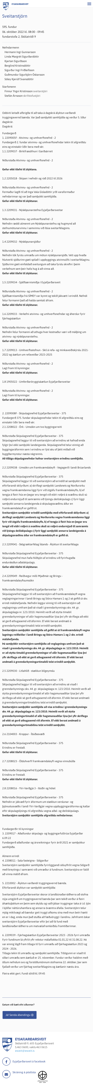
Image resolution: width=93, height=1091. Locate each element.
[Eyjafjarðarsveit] (7, 1050)
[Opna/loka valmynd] (89, 4)
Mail (6, 1074)
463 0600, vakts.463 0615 (32, 1047)
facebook (6, 1061)
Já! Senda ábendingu (18, 1014)
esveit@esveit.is (24, 1050)
